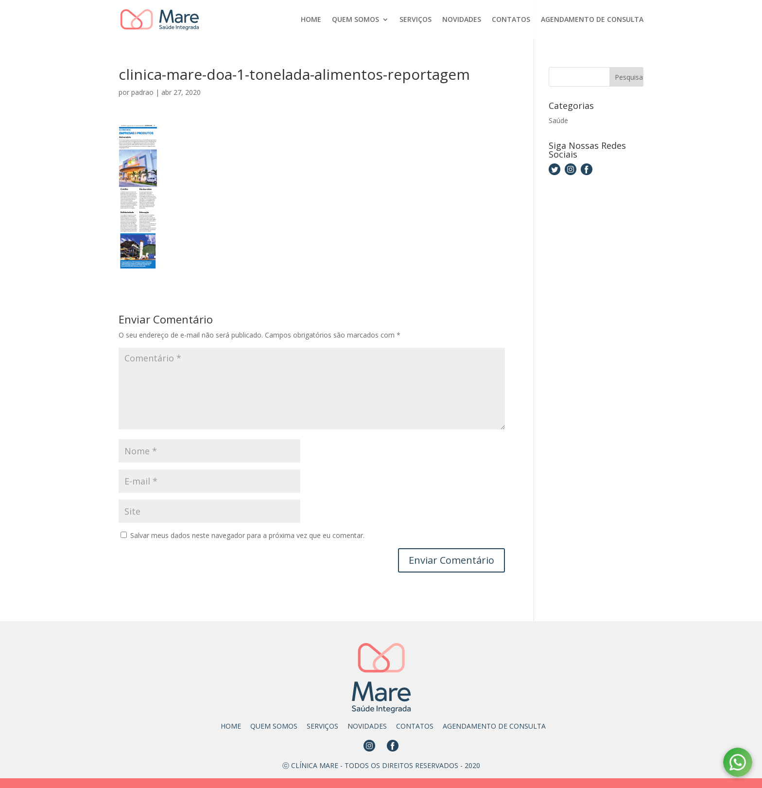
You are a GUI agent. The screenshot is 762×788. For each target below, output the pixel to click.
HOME (311, 20)
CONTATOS (511, 20)
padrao (142, 92)
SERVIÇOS (415, 20)
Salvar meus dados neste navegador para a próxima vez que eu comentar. (247, 535)
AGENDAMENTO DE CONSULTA (592, 20)
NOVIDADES (461, 20)
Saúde (558, 120)
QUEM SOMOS (355, 20)
